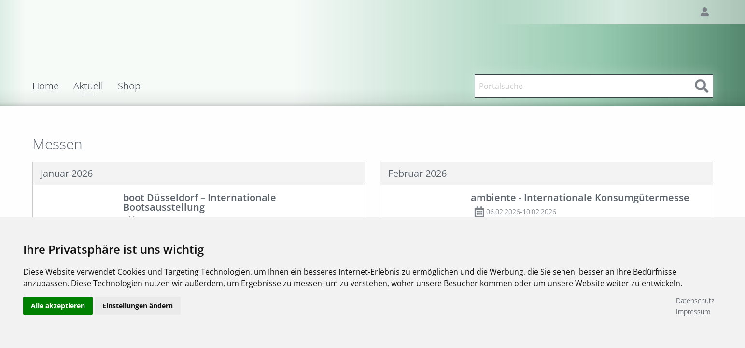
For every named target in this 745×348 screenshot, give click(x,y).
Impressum (693, 311)
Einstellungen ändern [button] (137, 305)
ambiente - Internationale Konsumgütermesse (580, 197)
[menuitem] (52, 86)
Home (45, 86)
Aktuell (88, 86)
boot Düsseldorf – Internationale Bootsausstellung (199, 202)
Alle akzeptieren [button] (58, 305)
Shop (129, 86)
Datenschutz (695, 300)
